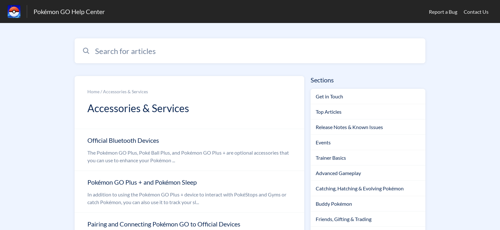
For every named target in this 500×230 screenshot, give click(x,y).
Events (323, 142)
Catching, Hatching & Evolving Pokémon (360, 188)
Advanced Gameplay (338, 173)
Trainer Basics (331, 158)
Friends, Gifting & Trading (343, 219)
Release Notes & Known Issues (349, 127)
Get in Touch (329, 96)
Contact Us (476, 12)
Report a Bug (443, 12)
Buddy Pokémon (334, 204)
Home (93, 91)
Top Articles (329, 112)
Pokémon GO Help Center (69, 11)
